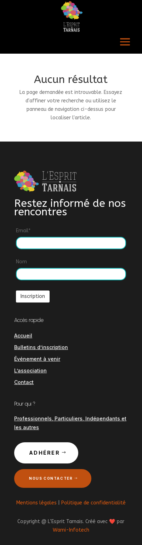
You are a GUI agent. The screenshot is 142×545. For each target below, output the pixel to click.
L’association (30, 370)
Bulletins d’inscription (41, 347)
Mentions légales (36, 503)
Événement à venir (37, 359)
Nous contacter (51, 478)
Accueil (23, 336)
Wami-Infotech (71, 530)
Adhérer (44, 453)
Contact (24, 382)
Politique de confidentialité (93, 503)
